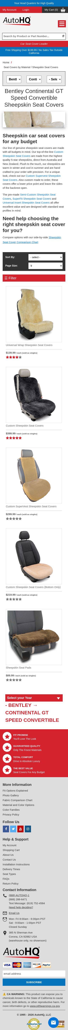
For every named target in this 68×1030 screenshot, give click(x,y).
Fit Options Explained (15, 790)
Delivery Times (11, 869)
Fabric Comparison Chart (17, 800)
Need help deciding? (21, 907)
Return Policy (10, 883)
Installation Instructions (16, 864)
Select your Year (19, 698)
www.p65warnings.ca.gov (45, 1005)
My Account (9, 9)
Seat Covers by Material (17, 67)
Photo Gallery (11, 795)
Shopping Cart (11, 850)
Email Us (14, 912)
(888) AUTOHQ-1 (19, 895)
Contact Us (9, 859)
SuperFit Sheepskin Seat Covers (32, 198)
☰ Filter (10, 278)
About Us (8, 854)
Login (26, 9)
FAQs (6, 878)
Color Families (11, 809)
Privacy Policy (11, 814)
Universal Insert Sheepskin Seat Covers (26, 202)
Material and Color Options (18, 804)
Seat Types (9, 873)
